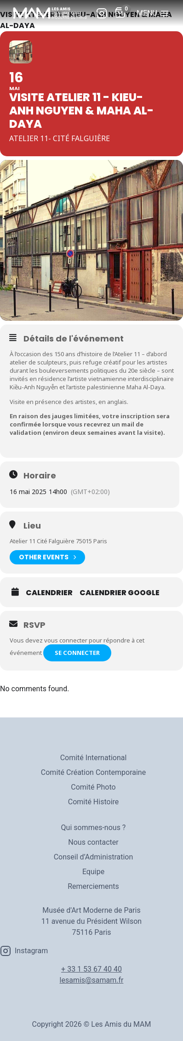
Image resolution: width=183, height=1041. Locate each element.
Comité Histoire (93, 801)
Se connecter (77, 652)
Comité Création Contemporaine (93, 772)
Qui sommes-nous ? (93, 827)
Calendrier (49, 593)
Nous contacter (93, 842)
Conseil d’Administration (93, 857)
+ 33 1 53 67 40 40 (91, 969)
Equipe (93, 871)
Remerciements (93, 886)
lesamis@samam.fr (92, 980)
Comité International (93, 757)
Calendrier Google (120, 593)
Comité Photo (93, 787)
